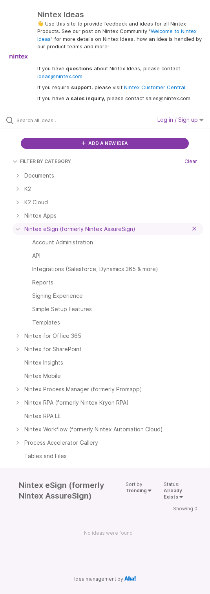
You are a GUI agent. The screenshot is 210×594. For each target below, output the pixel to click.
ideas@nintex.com (59, 76)
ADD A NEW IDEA (105, 143)
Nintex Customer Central (154, 87)
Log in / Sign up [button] (180, 119)
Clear (190, 161)
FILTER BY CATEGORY (42, 161)
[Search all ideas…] (61, 120)
